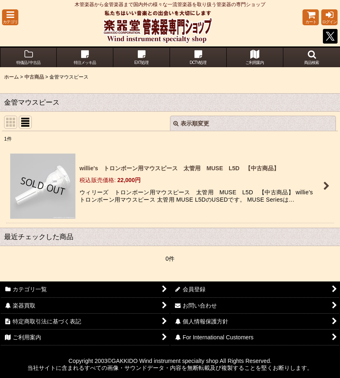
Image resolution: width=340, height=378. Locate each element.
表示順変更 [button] (191, 123)
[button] (10, 17)
